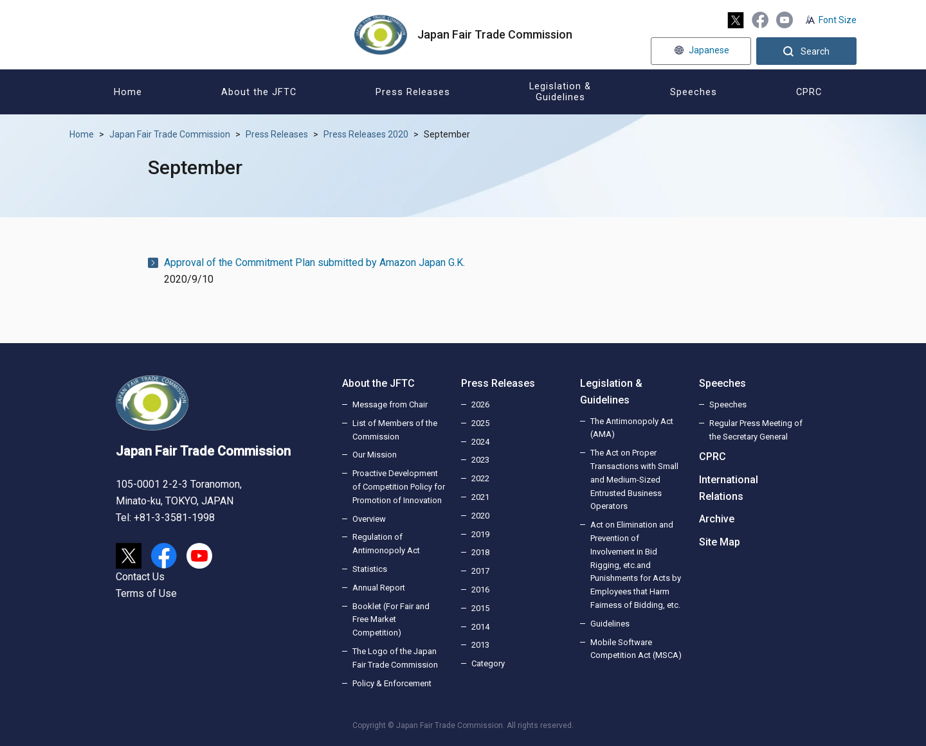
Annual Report (378, 587)
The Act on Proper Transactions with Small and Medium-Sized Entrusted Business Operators (634, 479)
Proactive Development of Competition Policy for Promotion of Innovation (398, 486)
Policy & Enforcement (391, 683)
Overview (369, 519)
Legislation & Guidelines (611, 391)
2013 (480, 645)
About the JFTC (378, 383)
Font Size (838, 20)
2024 (480, 442)
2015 (480, 608)
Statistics (369, 569)
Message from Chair (390, 404)
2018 (480, 552)
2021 (480, 497)
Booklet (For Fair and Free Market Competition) (391, 619)
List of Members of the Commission (394, 429)
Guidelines (610, 623)
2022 (480, 478)
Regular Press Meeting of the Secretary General (756, 429)
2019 (480, 534)
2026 (480, 404)
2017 (480, 571)
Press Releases (277, 134)
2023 (480, 460)
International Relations (728, 488)
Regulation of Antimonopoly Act (386, 543)
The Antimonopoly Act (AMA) (631, 428)
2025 (480, 423)
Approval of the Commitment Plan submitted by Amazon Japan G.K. (314, 262)
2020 (480, 515)
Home (81, 134)
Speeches (722, 383)
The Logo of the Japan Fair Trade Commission (395, 658)
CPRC (712, 456)
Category (488, 663)
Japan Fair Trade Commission (169, 134)
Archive (716, 519)
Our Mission (374, 454)
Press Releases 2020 (365, 134)
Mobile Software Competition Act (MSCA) (636, 649)
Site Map (719, 542)
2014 (480, 627)
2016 (480, 589)
